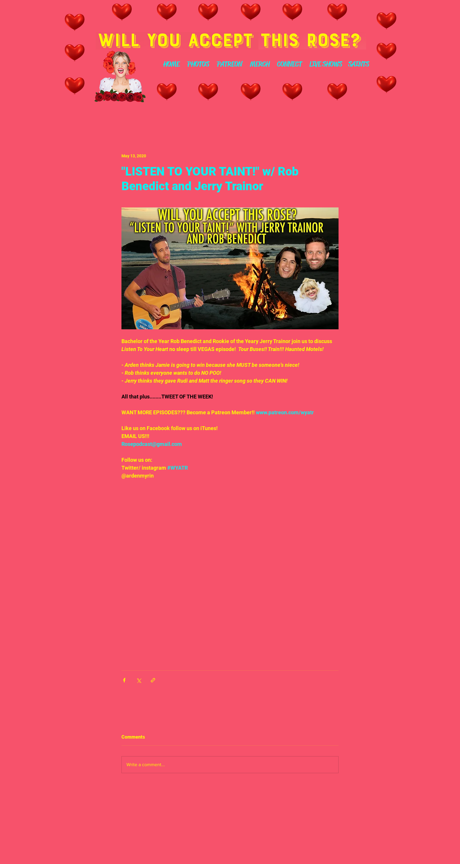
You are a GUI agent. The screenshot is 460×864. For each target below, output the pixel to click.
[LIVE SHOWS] (325, 64)
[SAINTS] (358, 64)
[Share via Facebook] (124, 680)
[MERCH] (259, 64)
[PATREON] (229, 64)
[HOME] (171, 64)
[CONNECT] (289, 64)
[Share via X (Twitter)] (138, 680)
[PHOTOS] (198, 64)
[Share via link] (153, 680)
